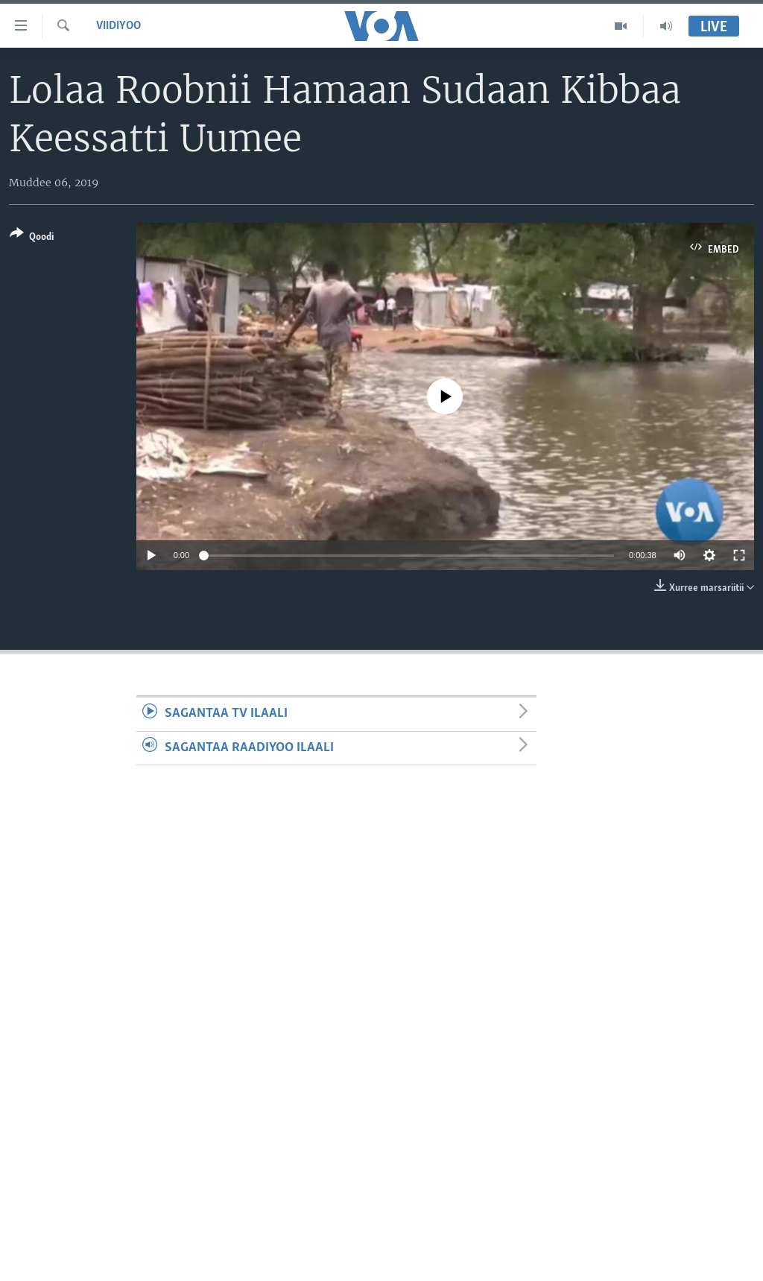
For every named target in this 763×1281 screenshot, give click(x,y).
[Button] (32, 238)
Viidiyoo (118, 26)
